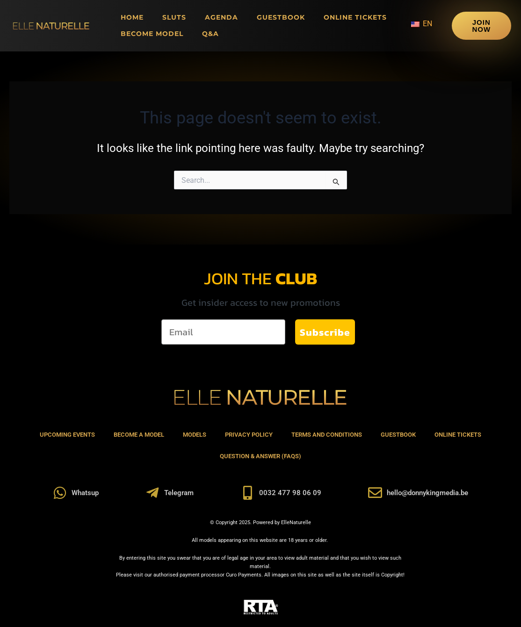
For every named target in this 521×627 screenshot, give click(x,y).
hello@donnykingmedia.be (427, 493)
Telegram (179, 493)
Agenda (221, 17)
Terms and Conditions (326, 434)
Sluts (174, 17)
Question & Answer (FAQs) (260, 456)
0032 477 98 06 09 (290, 493)
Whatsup (85, 493)
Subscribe (325, 332)
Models (194, 434)
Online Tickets (355, 17)
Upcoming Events (67, 434)
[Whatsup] (60, 493)
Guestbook (281, 17)
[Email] (223, 332)
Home (132, 17)
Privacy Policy (249, 434)
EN (421, 23)
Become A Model (139, 434)
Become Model (152, 33)
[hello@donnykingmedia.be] (375, 493)
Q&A (210, 33)
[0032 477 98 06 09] (247, 493)
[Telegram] (152, 493)
